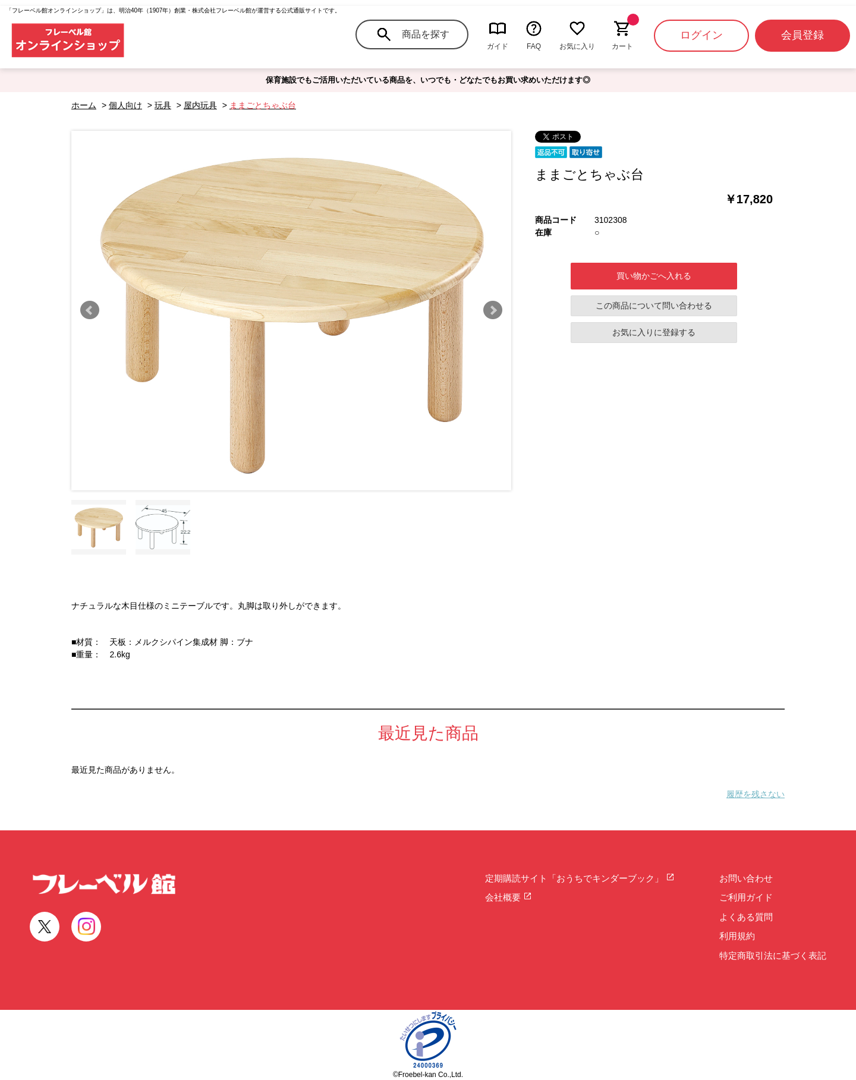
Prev (89, 310)
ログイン (701, 35)
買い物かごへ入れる (653, 276)
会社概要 (508, 897)
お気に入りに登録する (654, 332)
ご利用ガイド (746, 897)
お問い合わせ (746, 878)
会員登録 (802, 35)
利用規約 (737, 936)
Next (492, 310)
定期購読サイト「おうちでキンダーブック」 (580, 878)
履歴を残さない (755, 794)
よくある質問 (746, 917)
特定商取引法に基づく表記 (772, 955)
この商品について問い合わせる (654, 305)
